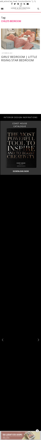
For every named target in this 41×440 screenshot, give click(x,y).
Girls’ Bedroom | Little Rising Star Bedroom (19, 58)
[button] (38, 339)
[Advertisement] (20, 91)
